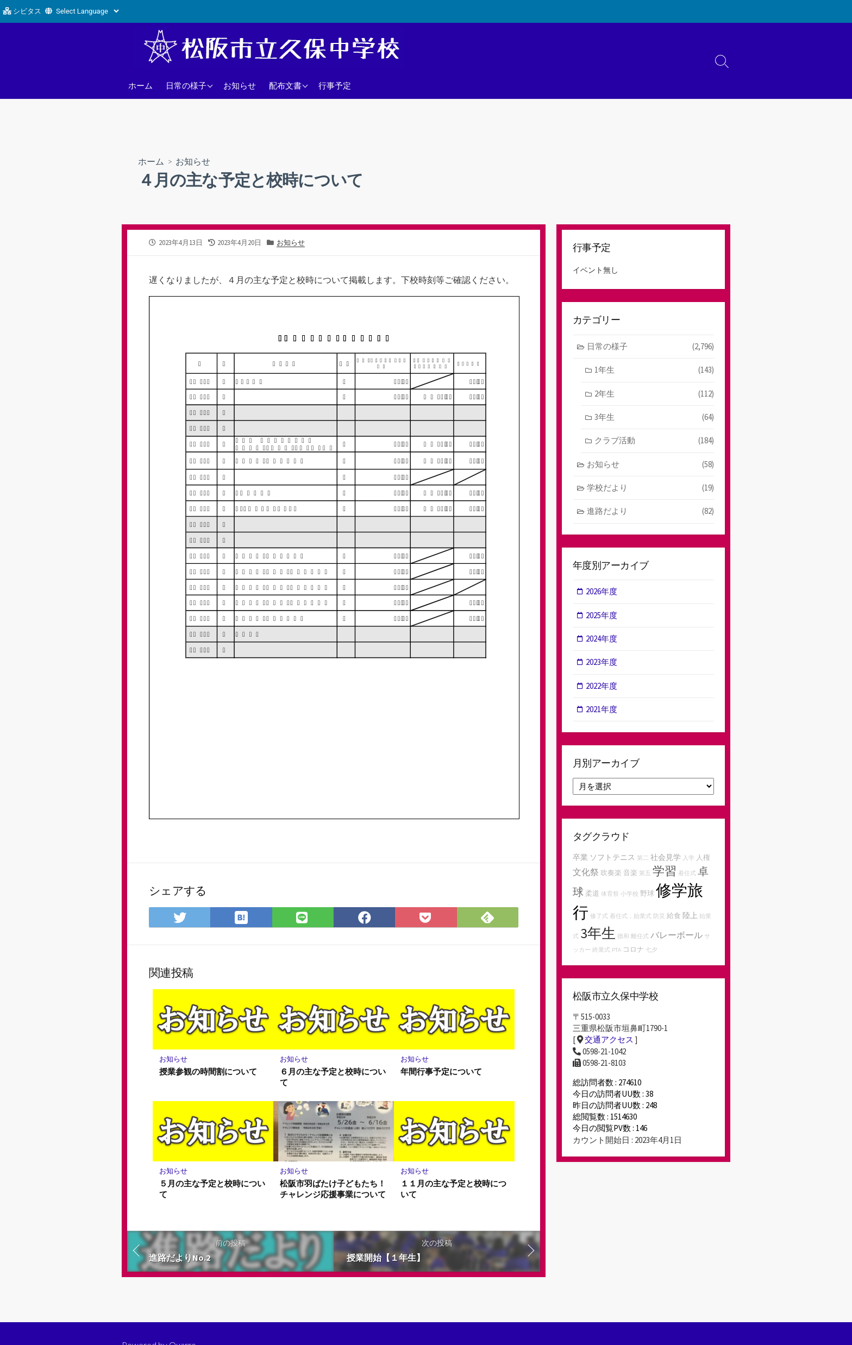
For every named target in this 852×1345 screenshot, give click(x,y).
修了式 (599, 918)
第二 (643, 859)
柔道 (592, 895)
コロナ (633, 951)
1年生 (654, 370)
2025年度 (602, 616)
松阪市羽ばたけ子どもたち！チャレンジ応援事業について (333, 1188)
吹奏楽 (611, 874)
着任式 (687, 874)
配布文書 (285, 85)
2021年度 (602, 711)
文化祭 (586, 873)
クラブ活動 (654, 441)
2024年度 (602, 640)
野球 (647, 895)
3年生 (654, 418)
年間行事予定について (441, 1071)
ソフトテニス (612, 859)
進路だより (650, 512)
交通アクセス (609, 1041)
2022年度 (602, 687)
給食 (674, 918)
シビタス (27, 11)
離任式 (640, 937)
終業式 (601, 952)
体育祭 (610, 896)
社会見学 (665, 859)
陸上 (690, 917)
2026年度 (602, 592)
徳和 (623, 937)
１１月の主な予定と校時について (453, 1188)
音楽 (630, 874)
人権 (703, 859)
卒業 (580, 859)
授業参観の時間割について (208, 1071)
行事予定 (334, 85)
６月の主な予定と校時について (333, 1076)
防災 (659, 918)
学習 (664, 872)
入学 (688, 859)
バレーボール (676, 936)
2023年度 (602, 663)
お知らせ (239, 85)
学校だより (650, 489)
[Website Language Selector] (87, 11)
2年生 (654, 394)
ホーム (140, 85)
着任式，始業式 (630, 918)
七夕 (651, 952)
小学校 (629, 896)
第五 (645, 874)
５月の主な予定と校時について (212, 1188)
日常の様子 (186, 85)
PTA (616, 952)
